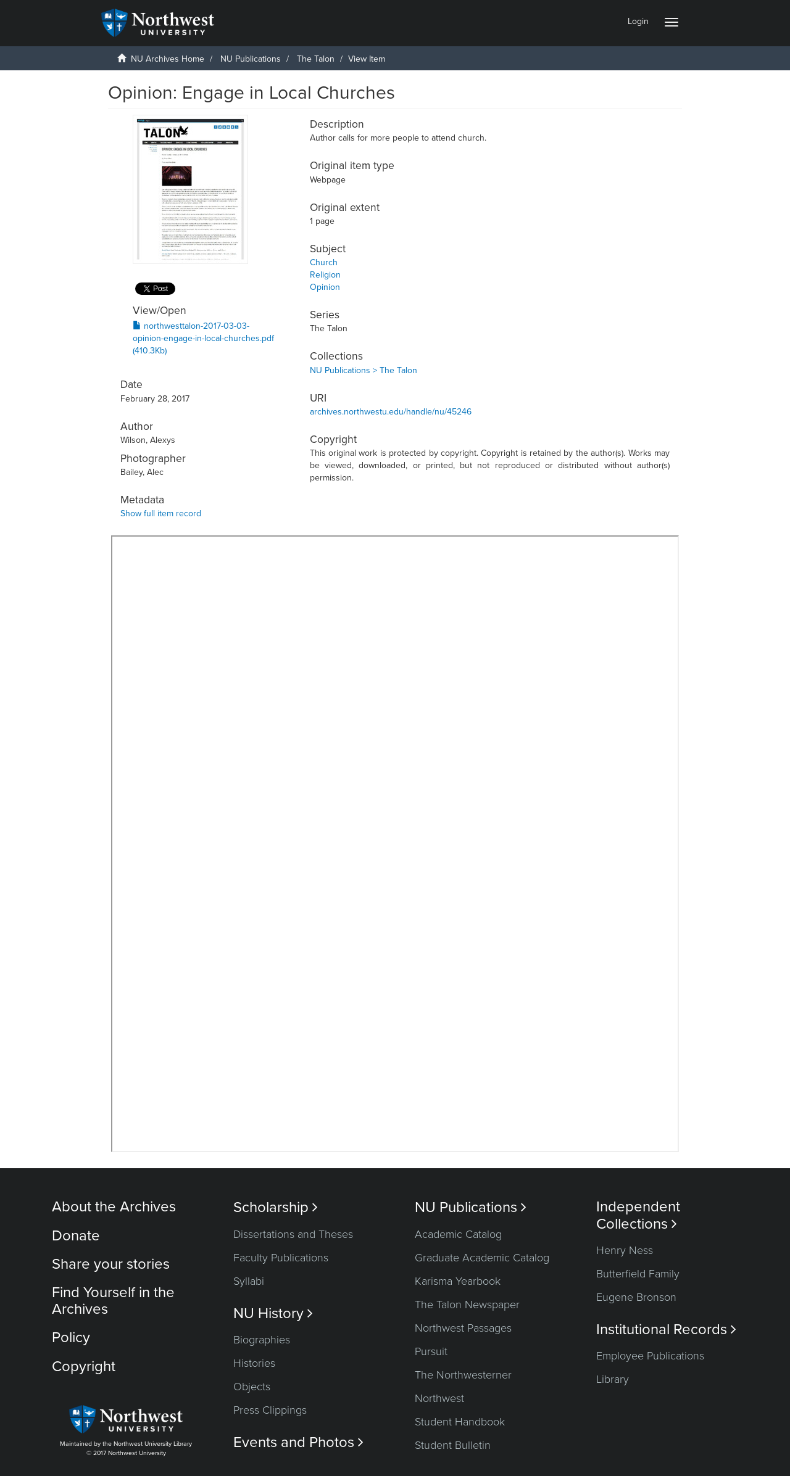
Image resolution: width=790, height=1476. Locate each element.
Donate (76, 1236)
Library (612, 1379)
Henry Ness (624, 1250)
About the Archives (114, 1207)
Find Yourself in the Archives (113, 1300)
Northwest (439, 1398)
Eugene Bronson (636, 1297)
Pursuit (431, 1351)
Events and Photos (298, 1442)
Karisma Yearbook (458, 1281)
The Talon (316, 59)
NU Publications (250, 59)
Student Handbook (460, 1422)
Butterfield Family (638, 1273)
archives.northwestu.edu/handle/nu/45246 (391, 411)
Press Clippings (270, 1410)
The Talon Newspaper (467, 1304)
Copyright (83, 1366)
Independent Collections (638, 1215)
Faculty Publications (280, 1257)
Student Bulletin (453, 1445)
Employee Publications (650, 1356)
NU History (273, 1313)
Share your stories (111, 1264)
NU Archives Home (167, 59)
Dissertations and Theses (293, 1234)
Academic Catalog (458, 1234)
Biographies (261, 1339)
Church (324, 262)
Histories (254, 1363)
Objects (251, 1386)
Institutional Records (666, 1329)
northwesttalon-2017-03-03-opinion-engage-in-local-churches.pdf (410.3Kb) (203, 338)
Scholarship (275, 1207)
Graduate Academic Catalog (482, 1257)
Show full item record (160, 513)
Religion (325, 275)
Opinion (325, 287)
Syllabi (248, 1281)
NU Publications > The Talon (363, 370)
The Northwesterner (463, 1375)
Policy (71, 1337)
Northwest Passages (463, 1328)
